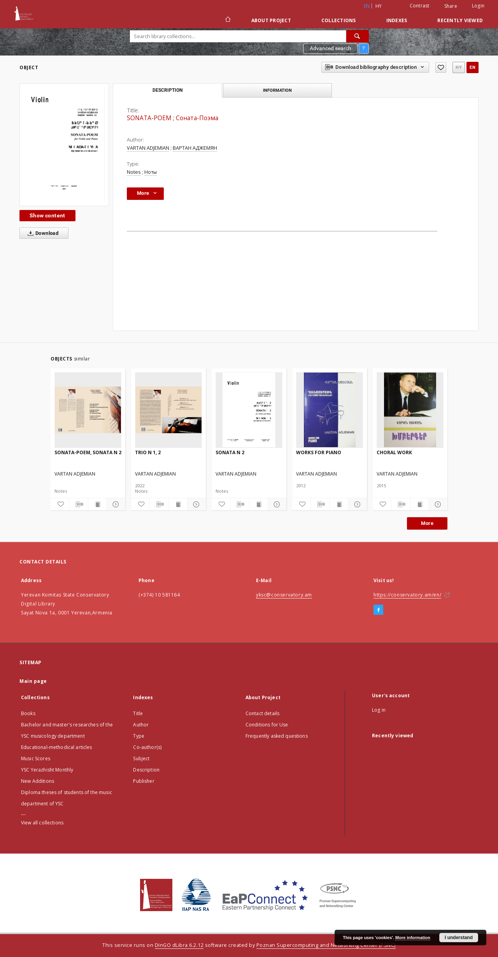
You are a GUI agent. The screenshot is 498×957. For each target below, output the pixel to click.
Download (41, 233)
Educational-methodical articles (56, 747)
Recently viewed (460, 20)
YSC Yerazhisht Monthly (47, 769)
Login (478, 5)
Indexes (396, 20)
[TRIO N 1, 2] (168, 410)
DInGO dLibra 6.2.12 (179, 945)
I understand (459, 937)
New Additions (37, 781)
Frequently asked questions (276, 736)
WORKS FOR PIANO (318, 452)
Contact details (262, 713)
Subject (141, 758)
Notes (134, 172)
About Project (271, 20)
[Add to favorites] (440, 67)
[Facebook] (378, 610)
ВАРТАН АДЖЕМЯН (195, 148)
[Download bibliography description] (78, 504)
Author (141, 724)
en (472, 67)
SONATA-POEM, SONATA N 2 (87, 452)
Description (146, 769)
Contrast (420, 5)
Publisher (143, 781)
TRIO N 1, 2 (148, 452)
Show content (47, 215)
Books (28, 713)
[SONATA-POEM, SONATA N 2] (88, 410)
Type (138, 736)
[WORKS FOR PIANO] (329, 410)
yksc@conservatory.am (284, 594)
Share (450, 6)
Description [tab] (167, 90)
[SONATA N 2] (249, 410)
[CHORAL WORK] (410, 410)
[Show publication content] (97, 504)
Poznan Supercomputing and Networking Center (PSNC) (326, 945)
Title (138, 713)
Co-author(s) (147, 747)
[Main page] (227, 20)
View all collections (42, 822)
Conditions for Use (266, 724)
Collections (338, 20)
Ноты (150, 172)
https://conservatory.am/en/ (407, 594)
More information (412, 937)
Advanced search (330, 48)
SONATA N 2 (230, 452)
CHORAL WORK (394, 452)
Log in (379, 710)
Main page (33, 681)
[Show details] (115, 504)
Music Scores (35, 758)
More (427, 523)
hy (378, 6)
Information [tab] (277, 90)
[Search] (357, 36)
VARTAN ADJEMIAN (148, 148)
